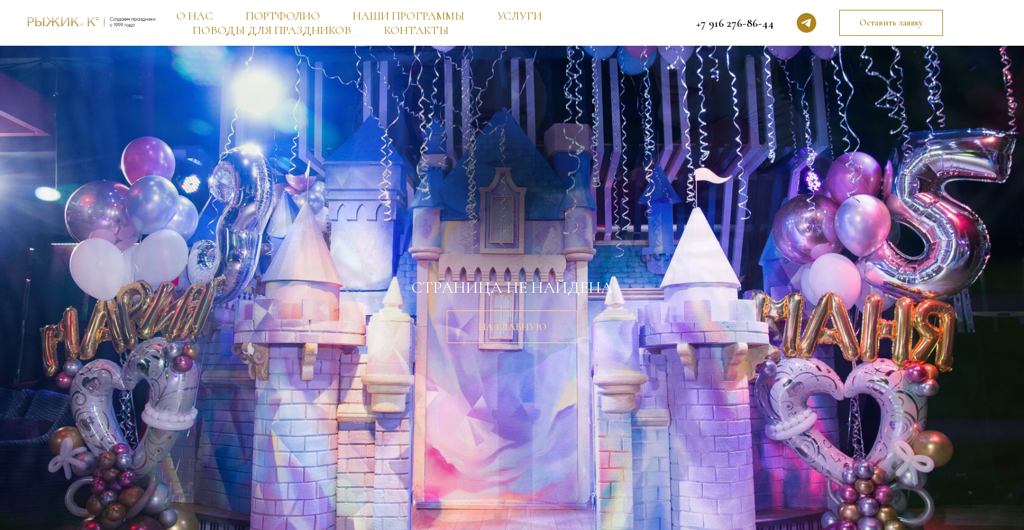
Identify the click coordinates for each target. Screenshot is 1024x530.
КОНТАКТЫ (416, 30)
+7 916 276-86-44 (735, 23)
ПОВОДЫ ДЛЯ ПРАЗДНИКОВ (272, 30)
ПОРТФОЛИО (283, 15)
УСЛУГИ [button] (519, 15)
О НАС (194, 15)
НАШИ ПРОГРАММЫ (408, 15)
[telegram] (806, 23)
